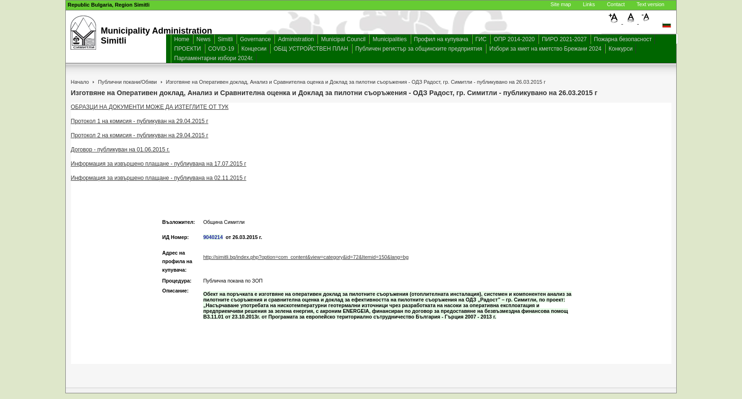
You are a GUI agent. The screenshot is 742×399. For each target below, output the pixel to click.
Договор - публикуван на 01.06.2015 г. (120, 149)
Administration (296, 39)
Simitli (225, 39)
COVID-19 (221, 48)
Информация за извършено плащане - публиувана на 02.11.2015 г (159, 178)
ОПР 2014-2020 (514, 39)
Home (181, 39)
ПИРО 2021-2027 (564, 39)
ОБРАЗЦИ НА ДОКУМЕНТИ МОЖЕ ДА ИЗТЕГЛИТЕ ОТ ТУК (150, 107)
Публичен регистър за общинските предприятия (418, 48)
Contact (616, 4)
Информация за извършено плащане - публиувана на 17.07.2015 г (159, 163)
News (203, 39)
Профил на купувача (441, 39)
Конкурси (621, 48)
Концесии (253, 48)
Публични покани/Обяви (127, 82)
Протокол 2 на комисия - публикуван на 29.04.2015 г (140, 135)
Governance (255, 39)
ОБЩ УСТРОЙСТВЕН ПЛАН (311, 48)
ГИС (481, 39)
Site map (560, 4)
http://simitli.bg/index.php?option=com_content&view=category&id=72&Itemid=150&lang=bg (305, 257)
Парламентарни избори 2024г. (213, 58)
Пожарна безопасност (623, 39)
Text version (650, 4)
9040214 (213, 237)
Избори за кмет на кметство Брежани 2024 (545, 48)
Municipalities (389, 39)
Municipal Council (343, 39)
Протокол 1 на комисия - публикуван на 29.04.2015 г (140, 121)
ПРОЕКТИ (187, 48)
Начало (80, 82)
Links (589, 4)
